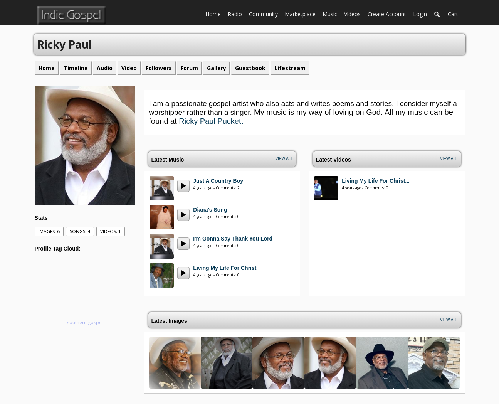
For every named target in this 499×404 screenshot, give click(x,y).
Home (214, 13)
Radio (236, 13)
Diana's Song (210, 210)
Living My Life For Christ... (376, 181)
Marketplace (302, 13)
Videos (354, 13)
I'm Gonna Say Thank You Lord (232, 239)
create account (387, 14)
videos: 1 (110, 231)
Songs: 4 (80, 231)
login (420, 14)
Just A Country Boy (218, 181)
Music (332, 13)
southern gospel (85, 322)
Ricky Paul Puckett (211, 121)
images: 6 (49, 231)
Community (265, 13)
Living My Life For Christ (224, 268)
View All (284, 159)
